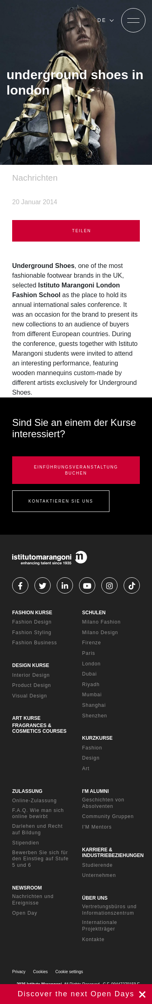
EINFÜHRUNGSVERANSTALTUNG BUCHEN (76, 470)
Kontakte (93, 939)
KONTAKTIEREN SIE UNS (60, 501)
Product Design (31, 685)
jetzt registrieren (76, 994)
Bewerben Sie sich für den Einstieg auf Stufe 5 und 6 (40, 859)
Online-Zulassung (34, 800)
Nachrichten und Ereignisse (33, 900)
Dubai (89, 674)
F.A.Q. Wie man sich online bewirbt (38, 814)
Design (91, 758)
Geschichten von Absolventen (103, 803)
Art (86, 768)
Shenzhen (94, 716)
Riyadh (91, 684)
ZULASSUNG (27, 791)
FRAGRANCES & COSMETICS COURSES (39, 728)
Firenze (91, 643)
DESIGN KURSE (30, 665)
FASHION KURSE (32, 612)
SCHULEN (94, 612)
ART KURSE (26, 718)
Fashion (92, 748)
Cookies (40, 971)
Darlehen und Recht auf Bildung (37, 829)
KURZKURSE (97, 738)
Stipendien (25, 843)
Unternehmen (99, 875)
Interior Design (31, 675)
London (91, 664)
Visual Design (29, 696)
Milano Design (100, 632)
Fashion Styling (31, 632)
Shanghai (94, 705)
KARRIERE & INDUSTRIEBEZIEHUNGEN (113, 852)
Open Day (24, 913)
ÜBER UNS (95, 898)
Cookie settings (69, 971)
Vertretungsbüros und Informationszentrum (109, 910)
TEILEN (76, 230)
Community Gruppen (108, 816)
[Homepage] (48, 20)
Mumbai (92, 694)
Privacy (19, 971)
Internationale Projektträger (100, 926)
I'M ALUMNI (95, 791)
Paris (88, 653)
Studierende (97, 865)
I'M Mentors (97, 827)
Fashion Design (31, 622)
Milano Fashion (101, 622)
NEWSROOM (27, 888)
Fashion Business (34, 643)
